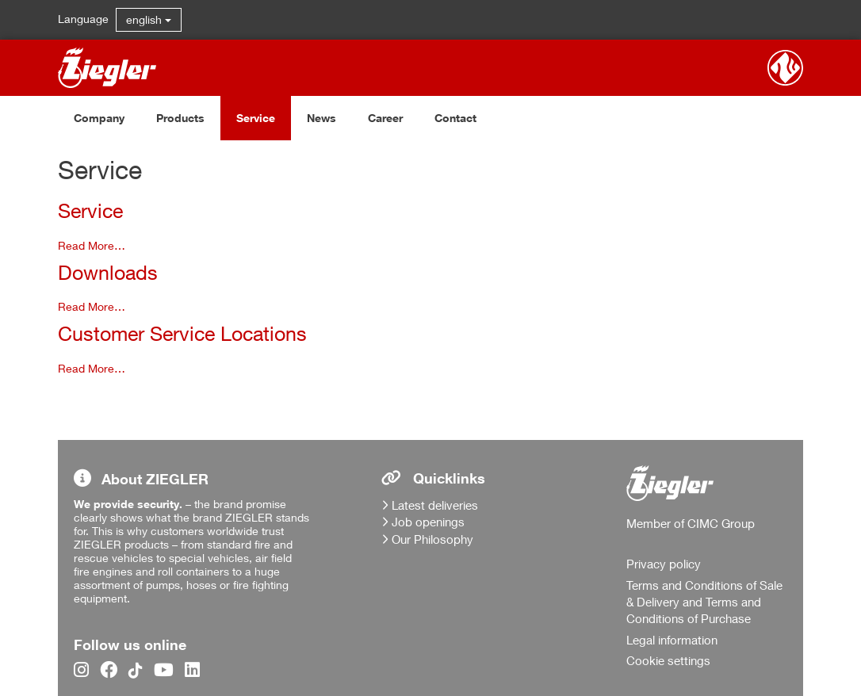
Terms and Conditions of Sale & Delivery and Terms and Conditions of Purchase (704, 602)
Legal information (672, 640)
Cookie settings (668, 660)
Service (255, 117)
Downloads (108, 272)
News (321, 117)
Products (180, 117)
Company (99, 117)
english (148, 19)
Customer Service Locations (182, 333)
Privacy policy (663, 563)
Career (385, 117)
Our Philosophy (432, 539)
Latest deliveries (435, 505)
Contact (455, 117)
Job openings (428, 521)
